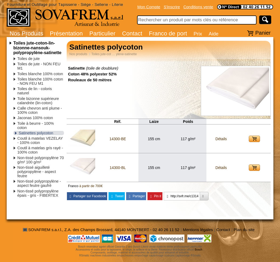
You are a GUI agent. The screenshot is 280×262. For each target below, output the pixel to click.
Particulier (102, 33)
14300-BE (117, 139)
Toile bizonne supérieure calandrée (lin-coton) (38, 100)
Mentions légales (198, 229)
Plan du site (244, 229)
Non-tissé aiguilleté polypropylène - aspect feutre (36, 171)
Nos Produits (26, 33)
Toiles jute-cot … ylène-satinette (114, 54)
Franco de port (168, 33)
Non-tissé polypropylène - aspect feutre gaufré (39, 183)
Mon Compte (148, 7)
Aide (213, 34)
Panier (263, 33)
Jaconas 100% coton (35, 118)
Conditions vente (198, 7)
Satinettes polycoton (36, 133)
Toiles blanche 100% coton (40, 74)
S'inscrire (172, 7)
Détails (221, 139)
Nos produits (78, 54)
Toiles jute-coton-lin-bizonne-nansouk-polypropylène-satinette (37, 48)
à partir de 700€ (91, 186)
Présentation (66, 33)
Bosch (198, 249)
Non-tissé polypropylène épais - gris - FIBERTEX (37, 193)
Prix (198, 34)
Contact (132, 33)
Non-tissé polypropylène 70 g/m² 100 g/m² (40, 160)
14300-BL (118, 168)
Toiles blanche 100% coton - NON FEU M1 (40, 81)
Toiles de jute (28, 59)
